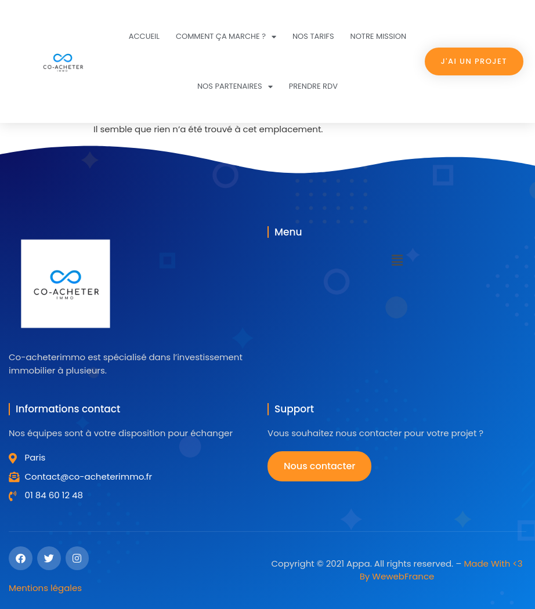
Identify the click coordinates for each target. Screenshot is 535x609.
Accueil (144, 36)
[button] (397, 260)
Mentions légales (45, 588)
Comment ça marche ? (226, 36)
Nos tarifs (313, 36)
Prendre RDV (313, 86)
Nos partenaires (235, 86)
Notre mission (378, 36)
